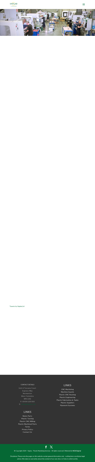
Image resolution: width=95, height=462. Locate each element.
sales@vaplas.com (28, 404)
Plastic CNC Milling (27, 421)
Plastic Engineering (67, 397)
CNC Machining (67, 389)
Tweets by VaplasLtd (16, 306)
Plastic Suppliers (67, 403)
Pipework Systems (67, 405)
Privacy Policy (27, 429)
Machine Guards (67, 392)
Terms (27, 427)
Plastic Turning (27, 419)
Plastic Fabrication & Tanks (68, 400)
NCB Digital (77, 451)
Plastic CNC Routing (67, 395)
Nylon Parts (27, 416)
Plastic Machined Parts (27, 424)
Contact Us (27, 432)
